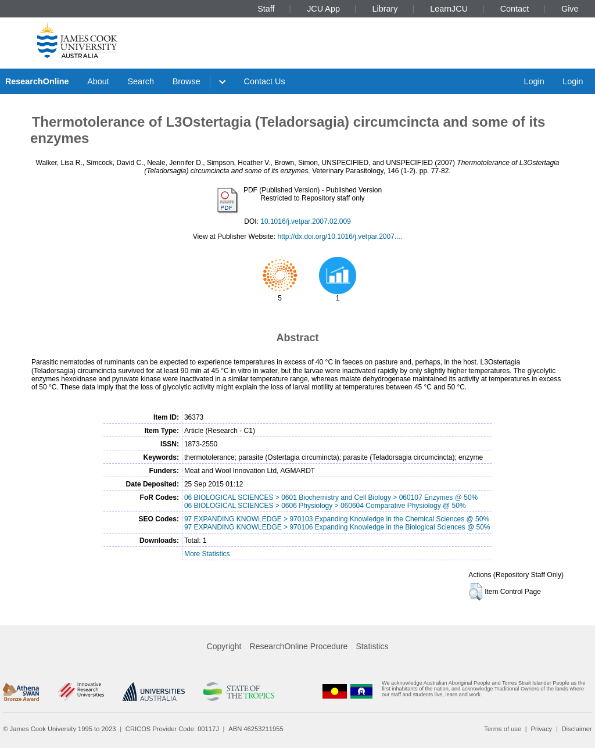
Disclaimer (577, 728)
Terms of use (502, 728)
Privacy (541, 728)
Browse (186, 81)
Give (570, 8)
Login (534, 81)
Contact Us (264, 81)
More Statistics (207, 554)
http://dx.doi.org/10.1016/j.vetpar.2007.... (339, 236)
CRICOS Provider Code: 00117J (172, 728)
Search (140, 81)
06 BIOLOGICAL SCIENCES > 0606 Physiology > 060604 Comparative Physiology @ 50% (325, 506)
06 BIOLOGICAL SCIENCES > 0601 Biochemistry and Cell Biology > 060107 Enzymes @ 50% (331, 497)
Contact (514, 8)
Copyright (224, 646)
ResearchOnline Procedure (299, 646)
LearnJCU (449, 8)
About (98, 81)
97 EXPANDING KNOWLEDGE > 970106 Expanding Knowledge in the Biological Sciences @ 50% (337, 527)
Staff (265, 8)
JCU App (323, 8)
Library (385, 8)
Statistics (372, 646)
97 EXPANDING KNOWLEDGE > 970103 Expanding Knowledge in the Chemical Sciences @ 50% (336, 519)
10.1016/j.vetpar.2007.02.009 (305, 221)
